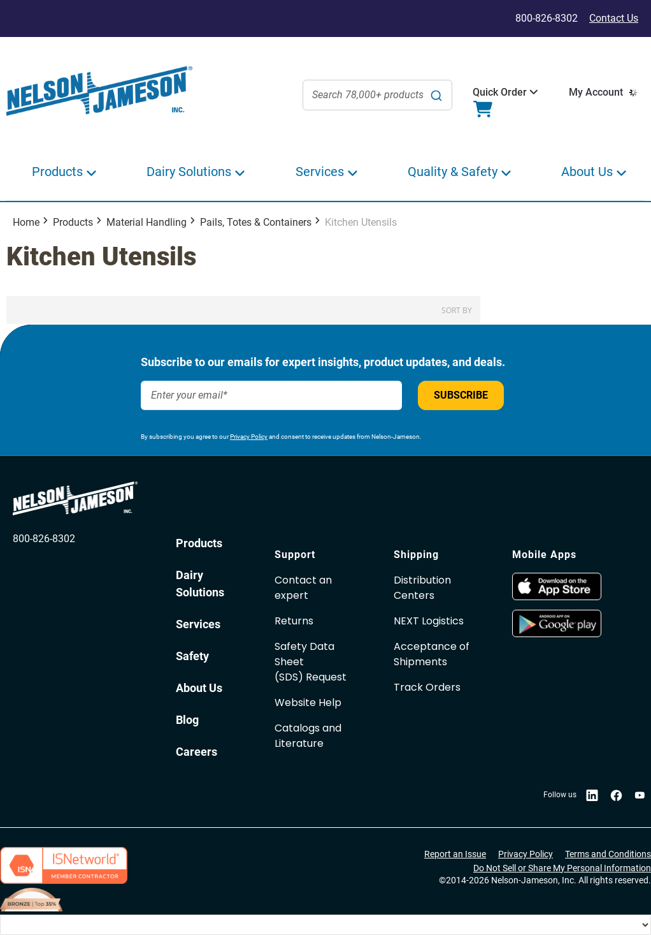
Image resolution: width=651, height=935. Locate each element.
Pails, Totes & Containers (255, 222)
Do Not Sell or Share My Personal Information (562, 868)
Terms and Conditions (608, 854)
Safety (192, 656)
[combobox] (377, 95)
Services (198, 624)
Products (73, 222)
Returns (294, 621)
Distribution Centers (422, 588)
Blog (187, 719)
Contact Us (613, 18)
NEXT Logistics (429, 621)
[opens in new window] (556, 597)
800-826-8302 (44, 539)
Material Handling (146, 222)
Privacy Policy (249, 436)
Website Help (308, 702)
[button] (500, 92)
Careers (196, 751)
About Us (199, 688)
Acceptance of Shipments (431, 654)
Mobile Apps (544, 554)
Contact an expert (303, 588)
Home (26, 222)
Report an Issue (455, 854)
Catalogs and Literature (308, 736)
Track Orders (427, 687)
